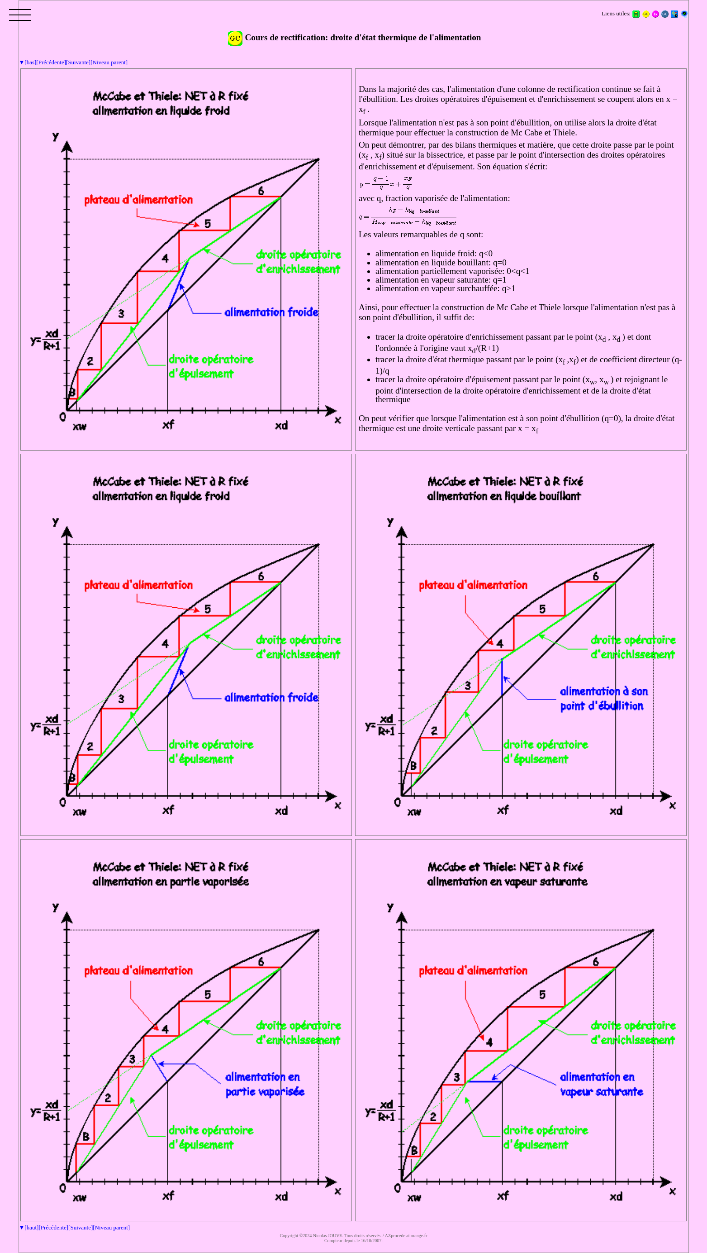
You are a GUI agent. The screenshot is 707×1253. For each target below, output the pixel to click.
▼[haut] (29, 1227)
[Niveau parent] (109, 62)
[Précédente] (51, 62)
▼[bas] (28, 62)
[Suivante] (78, 62)
